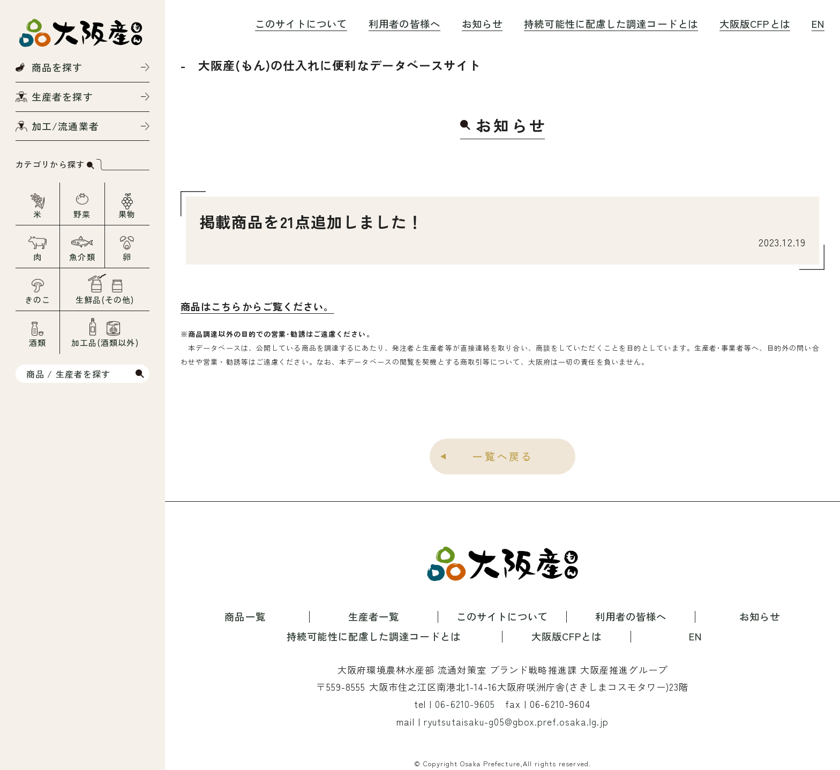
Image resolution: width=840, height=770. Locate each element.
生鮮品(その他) (105, 299)
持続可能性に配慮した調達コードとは (611, 24)
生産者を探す (62, 96)
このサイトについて (301, 24)
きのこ (37, 299)
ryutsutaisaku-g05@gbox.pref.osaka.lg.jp (516, 721)
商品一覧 (244, 617)
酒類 (37, 342)
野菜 (82, 214)
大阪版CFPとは (754, 24)
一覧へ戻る (503, 456)
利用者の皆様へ (404, 24)
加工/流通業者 (65, 126)
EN (818, 24)
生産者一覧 (374, 617)
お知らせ (482, 24)
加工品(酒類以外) (105, 342)
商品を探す (57, 67)
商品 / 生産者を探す (68, 373)
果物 (127, 214)
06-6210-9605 (465, 704)
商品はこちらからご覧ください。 (257, 306)
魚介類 (82, 256)
